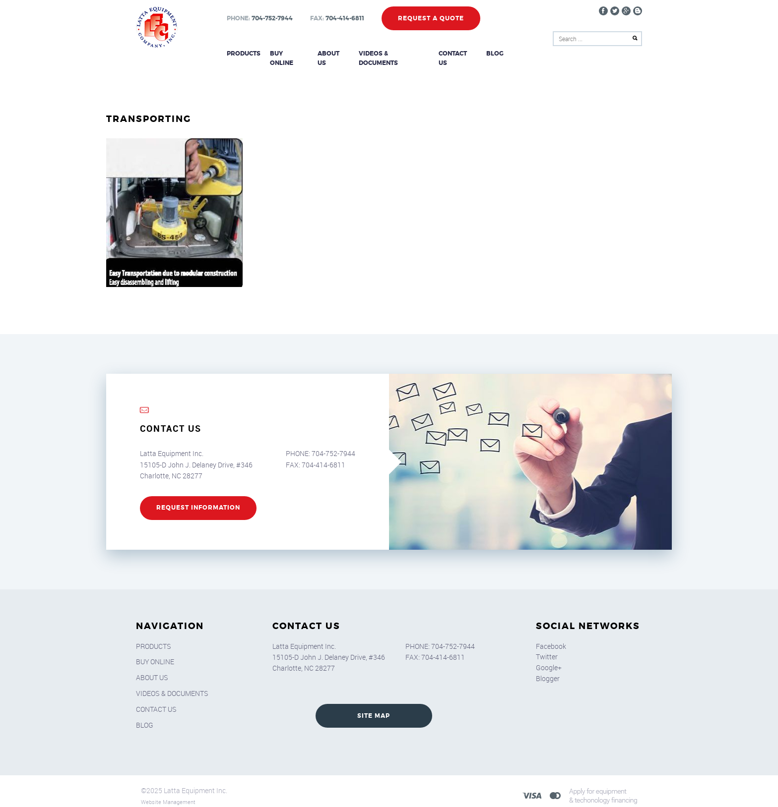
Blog (496, 54)
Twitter (547, 646)
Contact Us (458, 54)
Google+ (549, 657)
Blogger (548, 668)
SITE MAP (373, 706)
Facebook (551, 635)
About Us (333, 54)
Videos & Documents (394, 54)
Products (243, 54)
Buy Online (289, 54)
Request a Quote (430, 18)
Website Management (168, 792)
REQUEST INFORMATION (198, 498)
